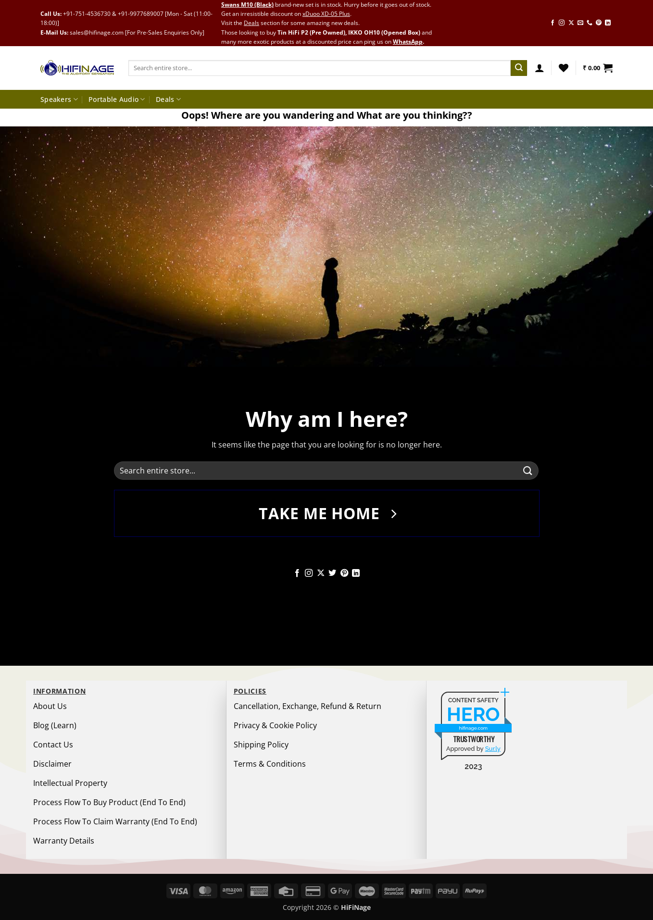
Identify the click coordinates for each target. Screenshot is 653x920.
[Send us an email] (580, 23)
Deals (251, 23)
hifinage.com (473, 728)
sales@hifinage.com (97, 32)
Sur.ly (493, 748)
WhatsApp (408, 41)
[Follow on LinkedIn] (608, 23)
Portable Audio (116, 99)
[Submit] (519, 68)
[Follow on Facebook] (552, 23)
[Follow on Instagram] (562, 23)
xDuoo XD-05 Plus (326, 14)
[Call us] (589, 23)
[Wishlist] (563, 67)
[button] (539, 67)
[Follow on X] (571, 23)
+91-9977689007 (140, 14)
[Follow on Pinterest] (599, 23)
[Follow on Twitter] (332, 573)
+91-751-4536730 (87, 14)
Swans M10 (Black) (247, 4)
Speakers (59, 99)
